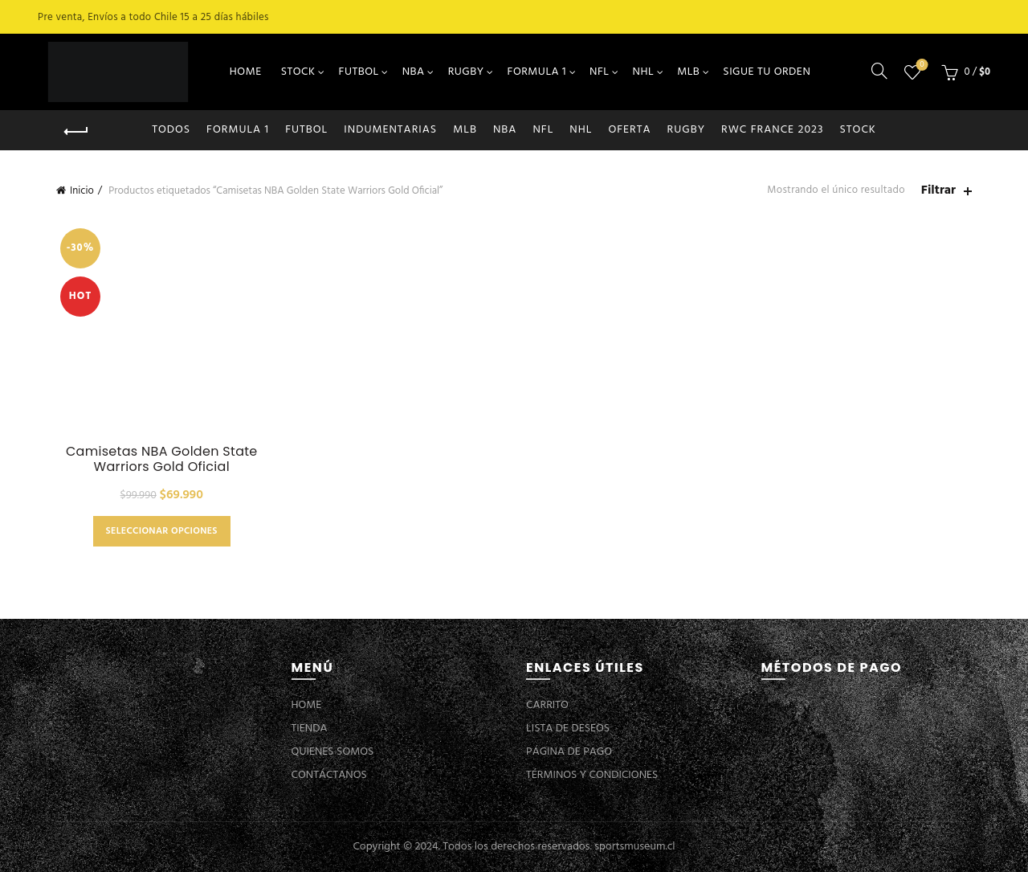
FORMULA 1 (537, 72)
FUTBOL (359, 72)
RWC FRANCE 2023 (772, 130)
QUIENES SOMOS (333, 752)
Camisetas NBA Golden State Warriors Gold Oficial (162, 459)
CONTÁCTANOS (329, 775)
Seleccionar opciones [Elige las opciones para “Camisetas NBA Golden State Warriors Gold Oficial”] (162, 531)
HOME (246, 72)
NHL (644, 72)
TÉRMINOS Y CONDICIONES (592, 775)
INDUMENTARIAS (390, 130)
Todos (171, 130)
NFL (599, 72)
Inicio (82, 190)
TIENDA (310, 728)
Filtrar (938, 191)
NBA (413, 72)
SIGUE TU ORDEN (766, 72)
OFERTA (629, 130)
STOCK (298, 72)
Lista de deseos (920, 65)
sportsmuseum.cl (634, 846)
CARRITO (547, 705)
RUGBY (466, 72)
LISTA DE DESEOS (568, 728)
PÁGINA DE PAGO (569, 752)
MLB (688, 72)
